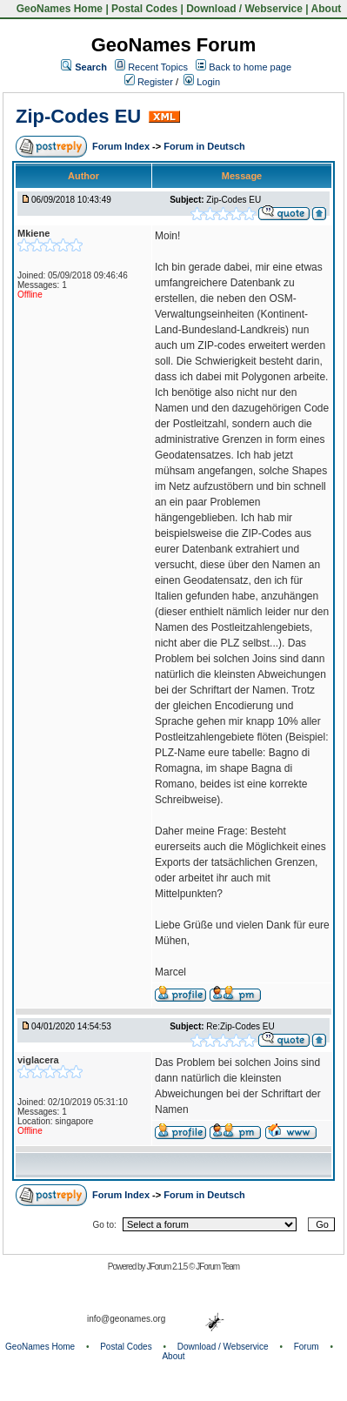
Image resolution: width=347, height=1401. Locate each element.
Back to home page (250, 67)
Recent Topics (158, 67)
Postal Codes (144, 9)
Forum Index (122, 146)
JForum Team (217, 1266)
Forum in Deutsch (204, 146)
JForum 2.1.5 (167, 1266)
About (326, 9)
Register (148, 82)
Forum (306, 1346)
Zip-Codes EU (78, 116)
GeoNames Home (58, 9)
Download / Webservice (244, 9)
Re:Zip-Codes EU (240, 1026)
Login (202, 82)
